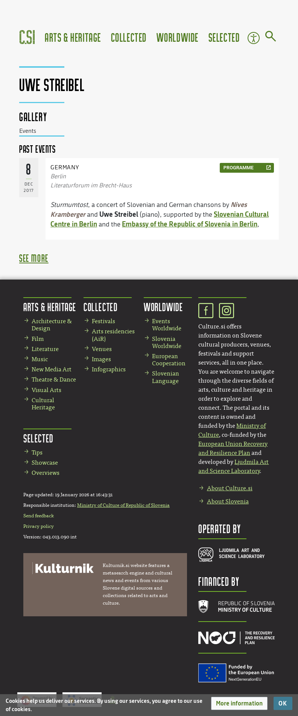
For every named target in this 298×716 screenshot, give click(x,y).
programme (239, 167)
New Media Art (51, 369)
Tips (37, 452)
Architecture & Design (52, 325)
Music (40, 359)
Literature (45, 349)
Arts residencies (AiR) (113, 335)
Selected (224, 37)
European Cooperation (168, 360)
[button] (239, 703)
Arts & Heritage (73, 37)
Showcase (45, 462)
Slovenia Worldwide (166, 342)
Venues (102, 349)
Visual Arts (46, 390)
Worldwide (178, 37)
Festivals (103, 321)
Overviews (45, 472)
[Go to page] (270, 37)
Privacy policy (38, 526)
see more (34, 258)
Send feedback (38, 516)
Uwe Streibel (118, 214)
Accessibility (254, 38)
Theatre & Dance (54, 379)
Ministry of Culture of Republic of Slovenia (123, 505)
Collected (129, 37)
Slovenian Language (165, 377)
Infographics (109, 369)
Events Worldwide (166, 325)
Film (38, 338)
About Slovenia (228, 501)
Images (101, 359)
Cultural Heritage (43, 404)
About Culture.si (229, 488)
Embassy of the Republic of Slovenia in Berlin (189, 224)
